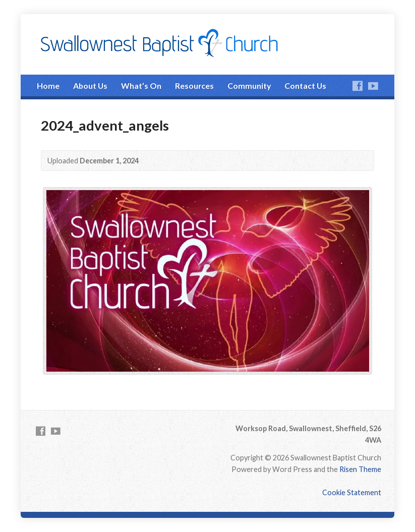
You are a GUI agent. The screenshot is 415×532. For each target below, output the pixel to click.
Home (48, 85)
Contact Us (305, 85)
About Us (90, 85)
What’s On (141, 85)
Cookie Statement (351, 492)
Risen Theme (360, 469)
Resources (194, 85)
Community (249, 85)
